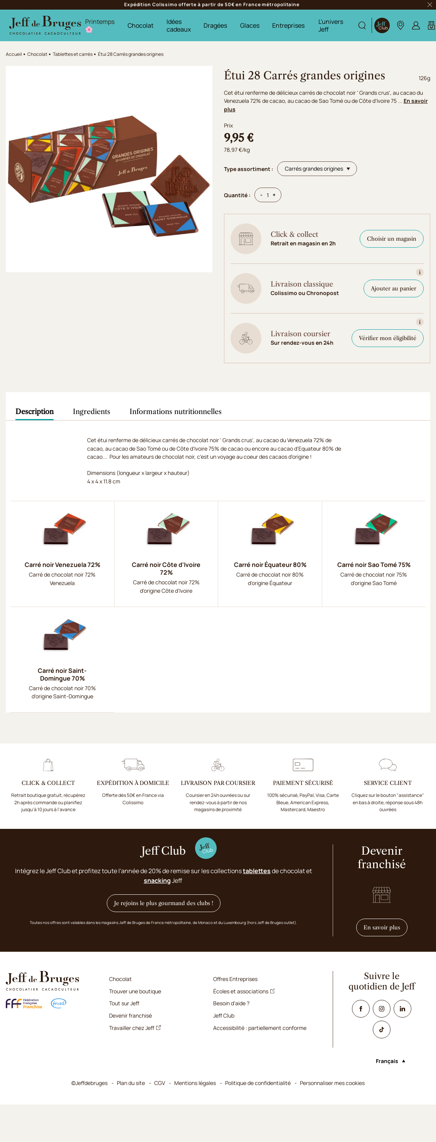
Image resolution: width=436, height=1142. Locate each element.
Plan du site (131, 1083)
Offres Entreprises (235, 979)
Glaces (249, 25)
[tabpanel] (218, 574)
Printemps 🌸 (99, 25)
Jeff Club (223, 1015)
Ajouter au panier (393, 288)
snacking (157, 880)
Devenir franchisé (130, 1015)
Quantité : (237, 195)
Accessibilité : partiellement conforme (259, 1027)
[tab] (34, 412)
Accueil (14, 54)
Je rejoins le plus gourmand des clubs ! (163, 903)
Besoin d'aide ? (231, 1003)
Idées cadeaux (179, 25)
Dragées (215, 25)
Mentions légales (195, 1083)
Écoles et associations (244, 991)
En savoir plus (385, 927)
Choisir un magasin (391, 238)
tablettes (257, 871)
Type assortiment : (248, 169)
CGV (159, 1083)
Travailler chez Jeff (135, 1027)
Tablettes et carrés (73, 54)
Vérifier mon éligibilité (387, 338)
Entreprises (288, 25)
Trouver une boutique (135, 991)
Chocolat (140, 25)
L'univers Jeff (330, 25)
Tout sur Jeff (124, 1003)
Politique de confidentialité (258, 1083)
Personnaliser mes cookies (332, 1083)
